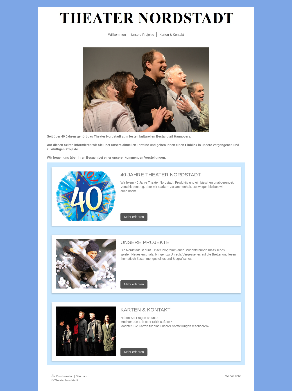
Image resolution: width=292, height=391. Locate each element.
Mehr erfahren (134, 217)
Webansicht (233, 376)
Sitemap (81, 376)
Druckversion (63, 376)
